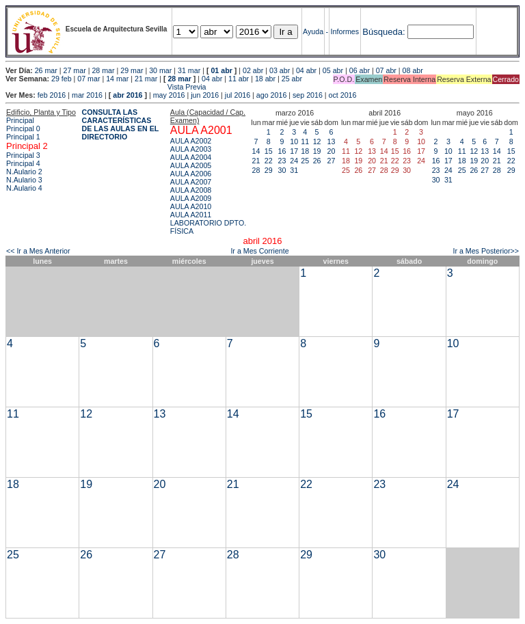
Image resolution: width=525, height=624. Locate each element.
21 (256, 161)
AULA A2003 (190, 149)
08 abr (413, 70)
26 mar (46, 70)
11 (305, 141)
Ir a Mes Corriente (259, 251)
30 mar (160, 70)
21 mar (146, 78)
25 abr (292, 78)
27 (331, 161)
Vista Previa (105, 87)
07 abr (386, 70)
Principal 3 (23, 155)
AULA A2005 (190, 165)
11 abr (238, 78)
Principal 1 (23, 137)
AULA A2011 (190, 215)
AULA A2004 (190, 157)
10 (294, 141)
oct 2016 (343, 95)
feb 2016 (52, 95)
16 (282, 151)
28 (256, 170)
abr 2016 (127, 95)
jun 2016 (205, 95)
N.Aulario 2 (24, 171)
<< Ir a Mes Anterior (38, 251)
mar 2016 (87, 95)
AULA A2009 (190, 198)
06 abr (359, 70)
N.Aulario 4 (24, 188)
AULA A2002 (190, 141)
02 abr (253, 70)
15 (269, 151)
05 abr (333, 70)
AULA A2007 (190, 182)
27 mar (75, 70)
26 (317, 161)
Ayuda (313, 31)
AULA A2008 (190, 190)
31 (294, 170)
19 (317, 151)
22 (269, 161)
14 (256, 151)
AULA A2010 (190, 206)
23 (282, 161)
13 (331, 141)
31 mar (189, 70)
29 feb (61, 78)
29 (269, 170)
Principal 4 (23, 163)
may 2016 (169, 95)
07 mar (88, 78)
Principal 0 (23, 128)
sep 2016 (308, 95)
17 (294, 151)
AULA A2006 (190, 173)
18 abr (265, 78)
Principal (20, 120)
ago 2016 (271, 95)
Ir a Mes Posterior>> (486, 251)
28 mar (103, 70)
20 (331, 151)
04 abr (306, 70)
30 (282, 170)
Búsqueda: (383, 32)
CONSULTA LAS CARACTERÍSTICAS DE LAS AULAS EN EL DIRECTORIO (120, 124)
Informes (345, 31)
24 (294, 161)
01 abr (221, 70)
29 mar (131, 70)
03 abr (279, 70)
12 (317, 141)
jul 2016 (237, 95)
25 (305, 161)
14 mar (117, 78)
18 (305, 151)
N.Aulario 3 (24, 180)
